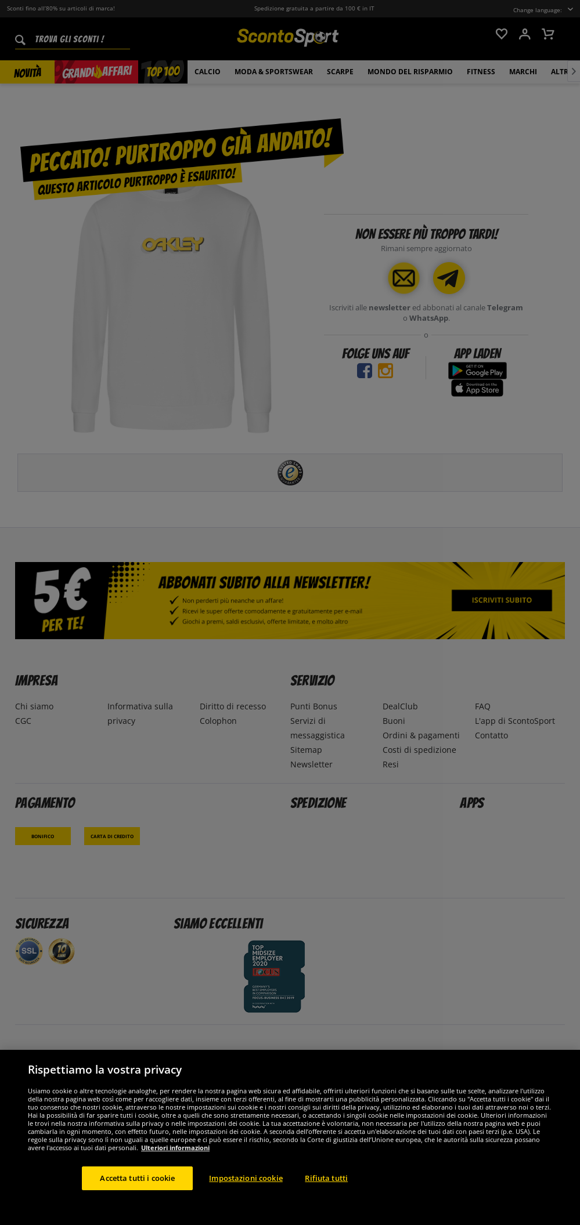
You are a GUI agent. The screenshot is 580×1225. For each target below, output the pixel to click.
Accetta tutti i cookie (137, 1189)
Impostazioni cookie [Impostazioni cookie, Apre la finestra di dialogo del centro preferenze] (245, 1189)
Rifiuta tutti (326, 1189)
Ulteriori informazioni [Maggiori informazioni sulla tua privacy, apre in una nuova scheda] (175, 1158)
